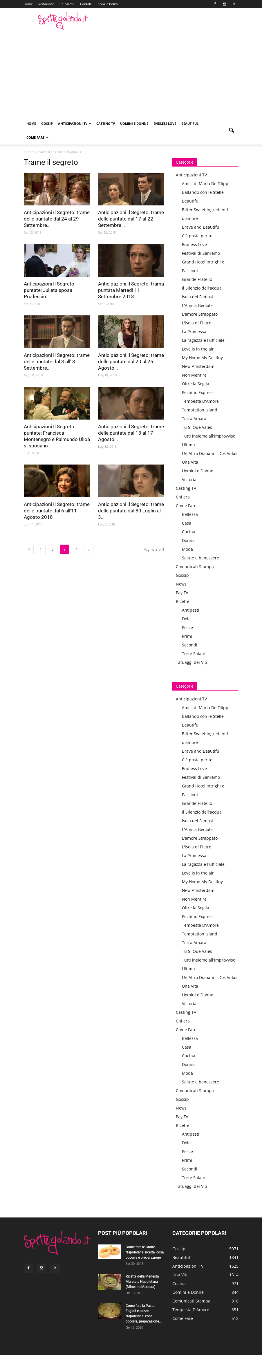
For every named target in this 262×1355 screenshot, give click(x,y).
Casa (186, 523)
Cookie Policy (108, 4)
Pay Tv (182, 592)
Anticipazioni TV (75, 123)
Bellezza (190, 514)
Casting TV (105, 123)
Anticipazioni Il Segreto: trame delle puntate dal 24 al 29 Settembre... (57, 218)
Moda (187, 549)
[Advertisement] (131, 73)
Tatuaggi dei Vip (191, 662)
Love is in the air (198, 349)
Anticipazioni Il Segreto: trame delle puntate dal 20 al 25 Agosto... (131, 361)
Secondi (189, 645)
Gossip (47, 123)
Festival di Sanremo (201, 253)
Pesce (187, 627)
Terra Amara (194, 418)
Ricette (182, 601)
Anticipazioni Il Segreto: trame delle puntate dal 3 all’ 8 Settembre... (57, 361)
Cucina (188, 531)
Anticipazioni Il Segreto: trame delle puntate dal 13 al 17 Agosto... (131, 433)
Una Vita (190, 462)
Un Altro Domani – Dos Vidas (209, 453)
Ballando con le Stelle (203, 192)
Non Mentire (194, 375)
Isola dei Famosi (197, 296)
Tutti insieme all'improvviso (208, 436)
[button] (231, 131)
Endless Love (164, 123)
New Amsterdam (198, 366)
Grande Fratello (197, 279)
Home (28, 4)
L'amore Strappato (200, 314)
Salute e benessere (200, 558)
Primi (187, 636)
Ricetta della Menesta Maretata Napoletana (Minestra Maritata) (142, 1281)
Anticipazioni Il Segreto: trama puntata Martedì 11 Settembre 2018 (131, 290)
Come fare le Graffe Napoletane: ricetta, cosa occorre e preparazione (145, 1252)
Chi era (183, 497)
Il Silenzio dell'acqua (202, 288)
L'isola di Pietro (196, 323)
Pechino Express (198, 392)
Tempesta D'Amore (200, 401)
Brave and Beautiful (201, 227)
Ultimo (188, 444)
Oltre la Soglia (195, 383)
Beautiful (189, 123)
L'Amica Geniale (197, 305)
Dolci (186, 619)
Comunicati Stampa (195, 566)
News (181, 584)
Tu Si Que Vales (197, 427)
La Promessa (194, 331)
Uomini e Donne (134, 123)
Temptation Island (199, 410)
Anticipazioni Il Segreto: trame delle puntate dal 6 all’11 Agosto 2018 (57, 510)
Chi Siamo (67, 4)
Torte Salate (193, 653)
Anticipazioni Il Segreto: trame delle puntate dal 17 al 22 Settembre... (131, 218)
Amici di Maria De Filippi (206, 183)
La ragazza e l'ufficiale (203, 340)
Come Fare (37, 137)
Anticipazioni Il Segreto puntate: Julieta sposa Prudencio (49, 290)
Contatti (86, 4)
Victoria (189, 479)
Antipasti (190, 610)
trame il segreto (50, 151)
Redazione (46, 4)
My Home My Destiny (202, 357)
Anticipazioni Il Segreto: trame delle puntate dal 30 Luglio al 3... (131, 510)
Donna (188, 540)
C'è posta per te (197, 236)
